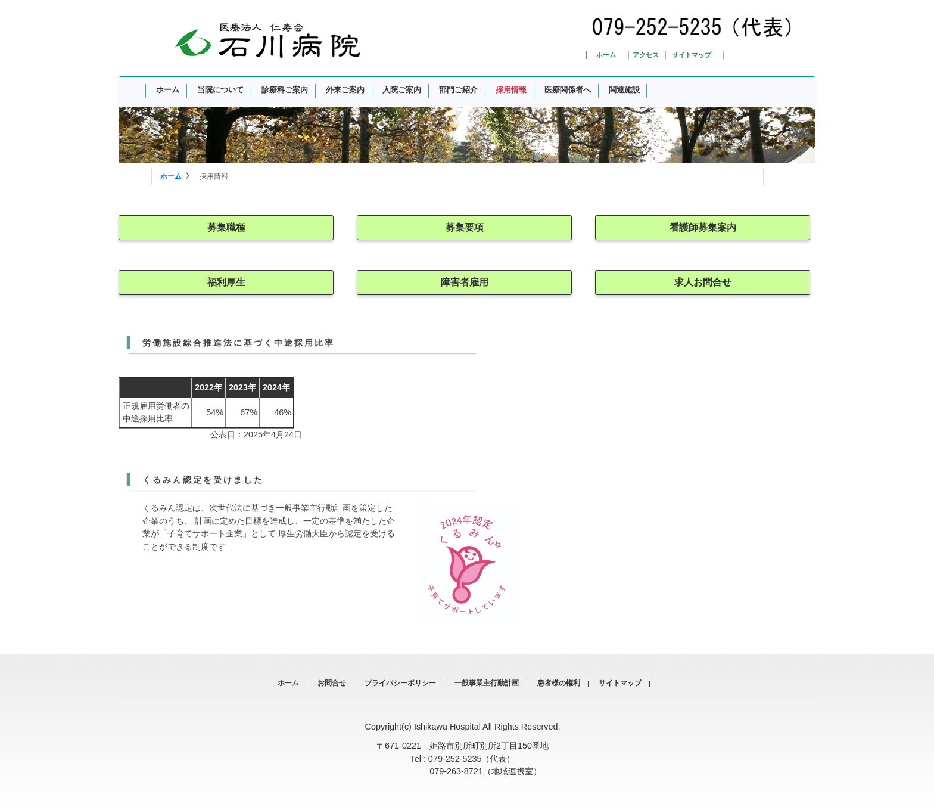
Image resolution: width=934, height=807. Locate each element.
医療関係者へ (567, 89)
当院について (220, 89)
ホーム (606, 54)
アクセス (646, 54)
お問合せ (331, 683)
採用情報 (511, 89)
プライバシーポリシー (400, 683)
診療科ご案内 (284, 89)
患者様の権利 (558, 683)
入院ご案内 (401, 89)
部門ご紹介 (458, 89)
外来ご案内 (345, 89)
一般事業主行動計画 (486, 683)
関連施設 (624, 89)
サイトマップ (691, 54)
